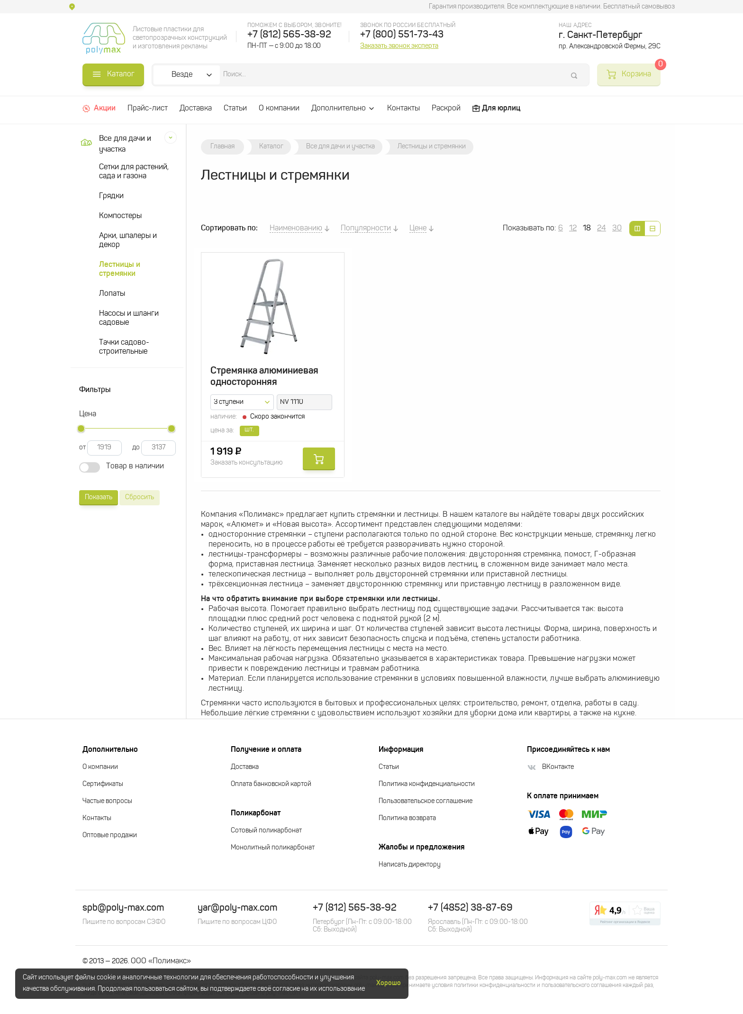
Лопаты (112, 294)
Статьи (235, 108)
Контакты (403, 108)
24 (601, 228)
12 (573, 228)
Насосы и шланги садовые (129, 318)
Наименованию (296, 228)
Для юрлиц (496, 108)
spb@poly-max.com (123, 908)
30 (617, 228)
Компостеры (120, 216)
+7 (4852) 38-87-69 (470, 908)
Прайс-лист (147, 108)
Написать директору (410, 864)
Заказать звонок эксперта (399, 46)
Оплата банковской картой (271, 784)
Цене (417, 228)
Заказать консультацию (246, 462)
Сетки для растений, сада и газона (134, 172)
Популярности (366, 228)
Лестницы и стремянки (119, 269)
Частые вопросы (107, 801)
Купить (319, 459)
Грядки (111, 196)
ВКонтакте (550, 767)
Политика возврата (407, 818)
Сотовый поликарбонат (266, 830)
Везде (182, 75)
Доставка (196, 108)
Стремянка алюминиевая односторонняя (264, 376)
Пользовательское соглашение (425, 801)
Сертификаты (102, 784)
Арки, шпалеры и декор (128, 240)
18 (587, 228)
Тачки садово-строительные (124, 347)
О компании (279, 108)
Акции (99, 108)
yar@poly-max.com (237, 908)
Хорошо (388, 983)
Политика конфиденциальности (427, 784)
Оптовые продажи (109, 835)
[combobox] (242, 402)
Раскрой (446, 108)
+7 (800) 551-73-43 (402, 35)
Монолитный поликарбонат (273, 847)
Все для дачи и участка (114, 144)
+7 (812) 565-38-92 (289, 35)
